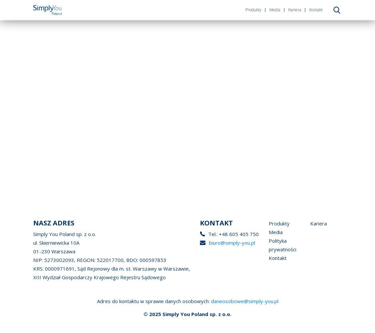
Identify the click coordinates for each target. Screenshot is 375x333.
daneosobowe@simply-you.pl (244, 301)
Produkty (253, 10)
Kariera (294, 10)
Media (274, 10)
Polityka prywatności (282, 245)
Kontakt (316, 10)
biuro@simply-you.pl (232, 242)
